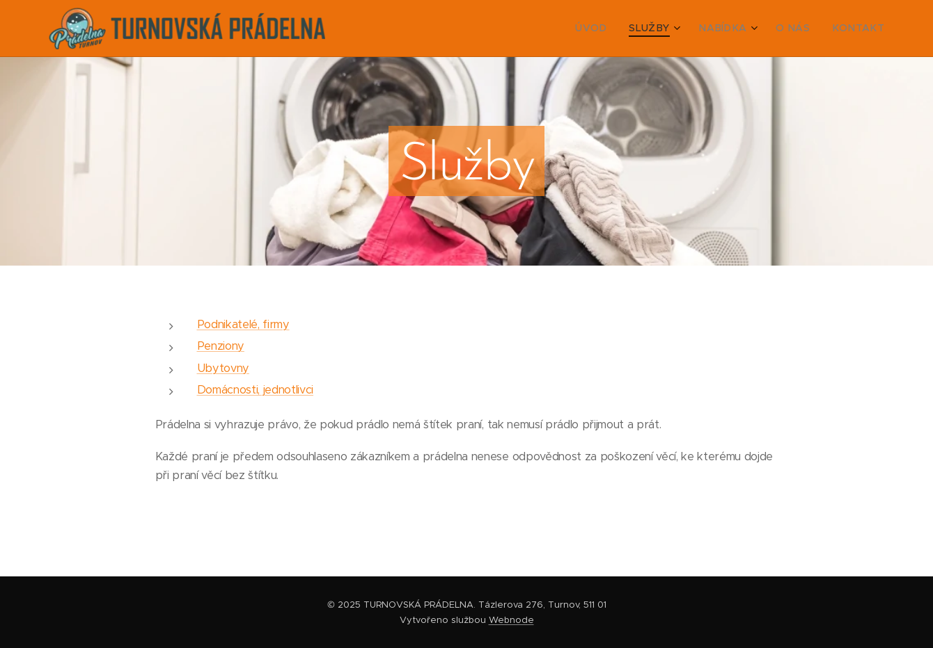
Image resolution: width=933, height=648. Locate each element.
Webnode (511, 620)
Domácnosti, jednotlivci (255, 389)
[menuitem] (615, 28)
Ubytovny (223, 368)
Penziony (220, 346)
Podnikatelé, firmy (243, 324)
